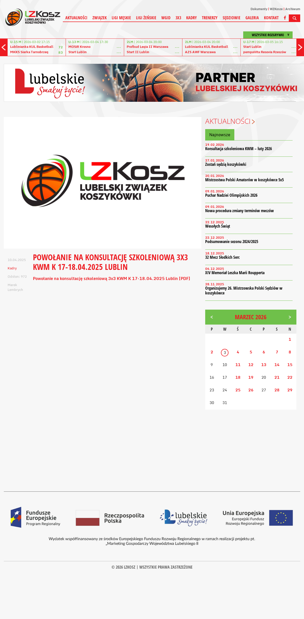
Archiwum (292, 9)
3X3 (178, 18)
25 (237, 390)
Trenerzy (210, 18)
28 (276, 390)
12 (250, 365)
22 (289, 377)
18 (237, 377)
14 (276, 365)
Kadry (191, 18)
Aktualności (76, 18)
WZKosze (276, 9)
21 (276, 377)
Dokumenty (259, 9)
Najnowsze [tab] (219, 134)
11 (237, 365)
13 (263, 365)
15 (289, 365)
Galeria (252, 18)
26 (250, 390)
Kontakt (271, 18)
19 (250, 377)
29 (289, 390)
